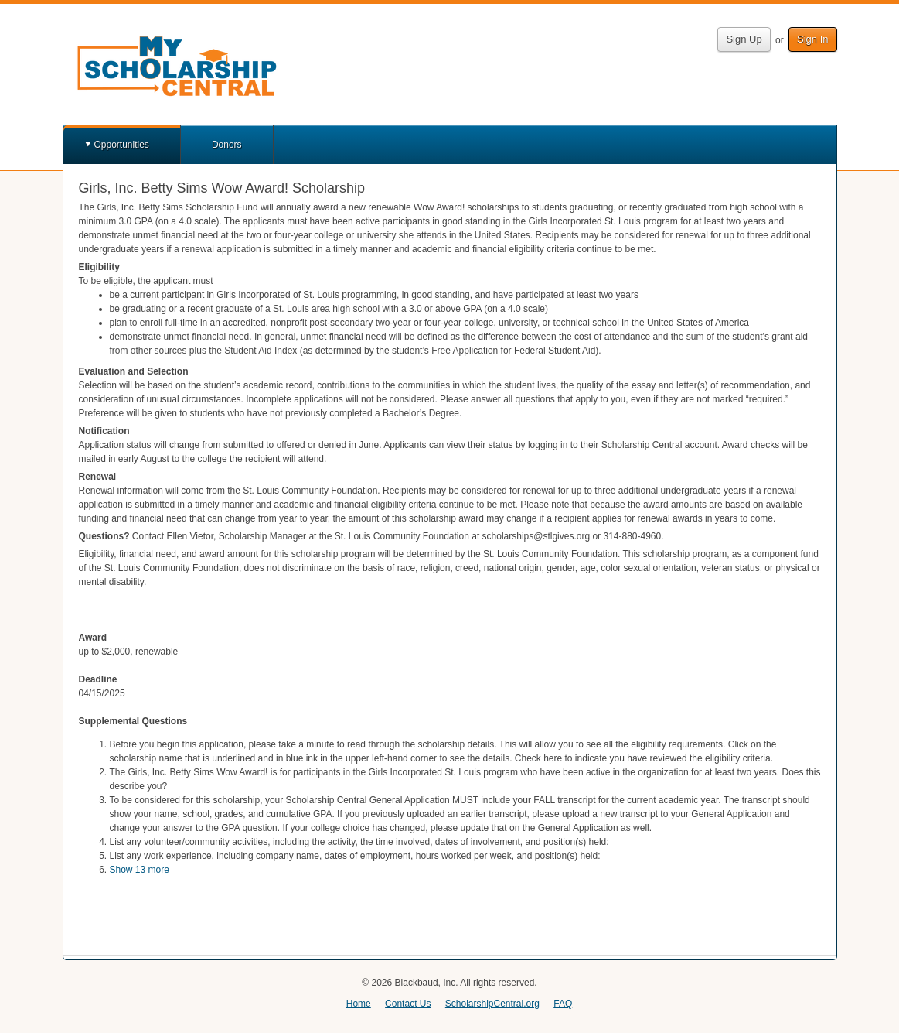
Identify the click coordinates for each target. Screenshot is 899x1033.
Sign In (812, 39)
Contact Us (408, 1003)
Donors (227, 144)
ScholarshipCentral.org (492, 1003)
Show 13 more (139, 869)
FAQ (562, 1003)
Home (358, 1003)
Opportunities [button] (121, 144)
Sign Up (743, 39)
